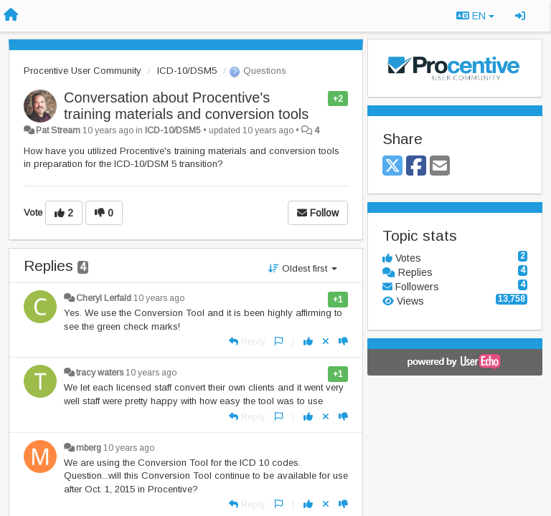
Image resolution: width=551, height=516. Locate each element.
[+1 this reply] (308, 341)
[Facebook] (416, 166)
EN (475, 16)
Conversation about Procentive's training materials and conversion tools (186, 106)
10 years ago (158, 298)
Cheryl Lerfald (103, 298)
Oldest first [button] (302, 268)
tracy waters (99, 373)
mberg (88, 448)
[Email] (440, 166)
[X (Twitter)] (392, 166)
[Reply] (247, 341)
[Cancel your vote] (325, 341)
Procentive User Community (82, 70)
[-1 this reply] (343, 341)
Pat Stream (58, 130)
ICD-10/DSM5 (187, 70)
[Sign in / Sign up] (520, 16)
